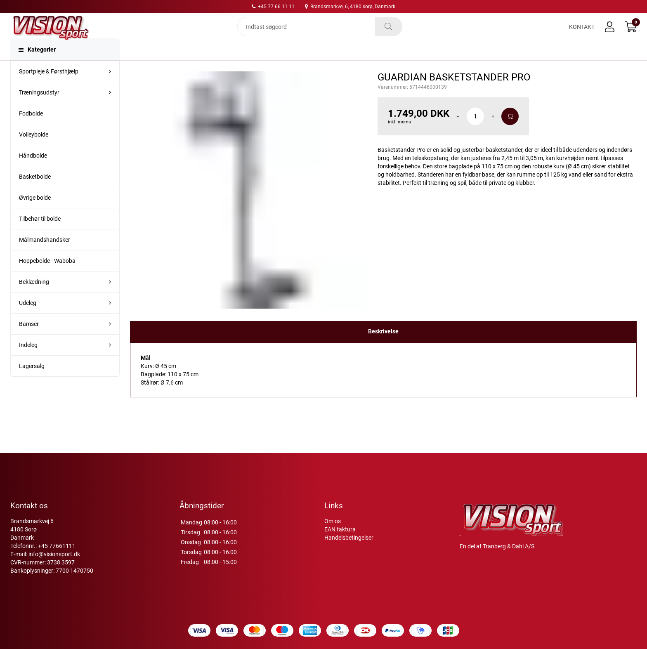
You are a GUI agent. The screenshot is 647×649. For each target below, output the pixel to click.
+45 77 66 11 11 (273, 6)
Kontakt (582, 34)
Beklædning (34, 298)
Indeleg (28, 361)
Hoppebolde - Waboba (47, 277)
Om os (332, 521)
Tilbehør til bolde (40, 235)
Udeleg (27, 319)
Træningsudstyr (39, 109)
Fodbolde (31, 130)
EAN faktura (340, 529)
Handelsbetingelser (348, 537)
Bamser (29, 340)
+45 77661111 (57, 546)
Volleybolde (33, 151)
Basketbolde (35, 193)
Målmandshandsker (44, 256)
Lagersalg (32, 382)
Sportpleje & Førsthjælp (48, 88)
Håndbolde (33, 172)
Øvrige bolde (35, 214)
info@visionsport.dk (54, 554)
